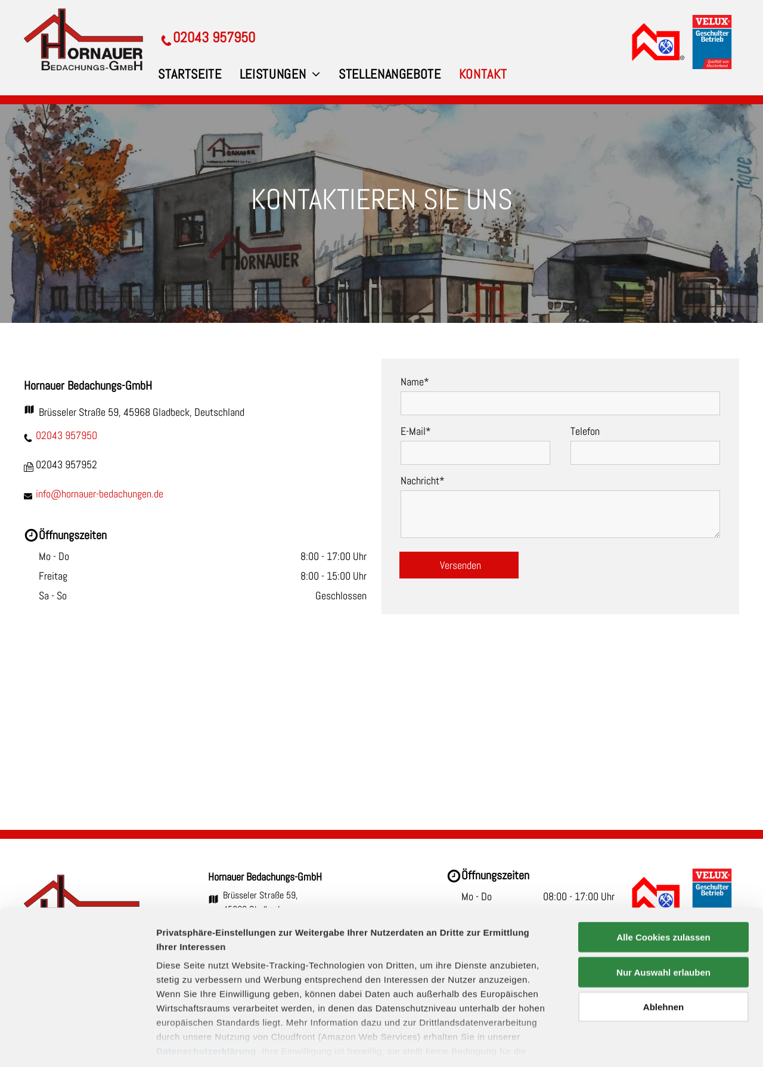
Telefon (585, 431)
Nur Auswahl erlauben (663, 918)
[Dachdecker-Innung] (658, 42)
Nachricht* (423, 480)
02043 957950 (66, 435)
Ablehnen (663, 953)
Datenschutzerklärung (206, 997)
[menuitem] (190, 74)
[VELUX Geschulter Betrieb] (712, 42)
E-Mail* (416, 431)
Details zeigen (634, 1043)
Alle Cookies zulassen (663, 883)
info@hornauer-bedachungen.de (99, 493)
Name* (415, 381)
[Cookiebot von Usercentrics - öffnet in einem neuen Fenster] (77, 1044)
